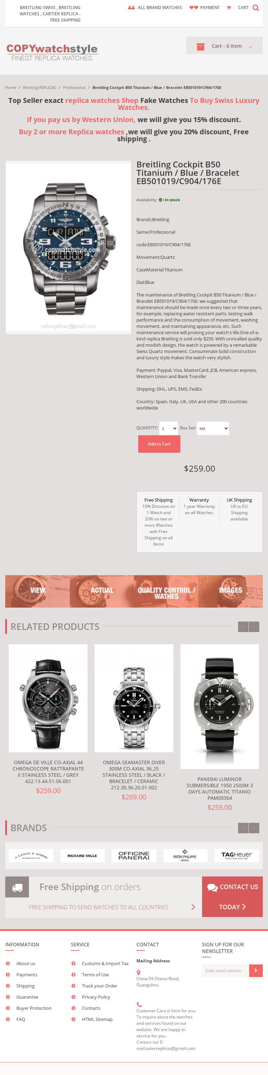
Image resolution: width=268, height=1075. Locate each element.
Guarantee (27, 997)
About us (25, 963)
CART (243, 7)
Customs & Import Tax (105, 963)
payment (210, 7)
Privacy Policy (96, 997)
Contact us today (232, 896)
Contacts (91, 1008)
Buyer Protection (34, 1008)
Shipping (25, 986)
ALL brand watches (160, 7)
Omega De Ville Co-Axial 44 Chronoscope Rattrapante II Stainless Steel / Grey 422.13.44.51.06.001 (48, 771)
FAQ (20, 1019)
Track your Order (99, 986)
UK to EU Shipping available (239, 509)
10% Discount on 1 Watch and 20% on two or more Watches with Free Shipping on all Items (158, 522)
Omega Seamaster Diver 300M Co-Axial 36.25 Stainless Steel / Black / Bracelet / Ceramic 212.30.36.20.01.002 (134, 775)
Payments (26, 974)
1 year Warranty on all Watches (199, 506)
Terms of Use (95, 974)
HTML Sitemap (97, 1019)
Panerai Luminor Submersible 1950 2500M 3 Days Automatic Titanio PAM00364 (220, 788)
